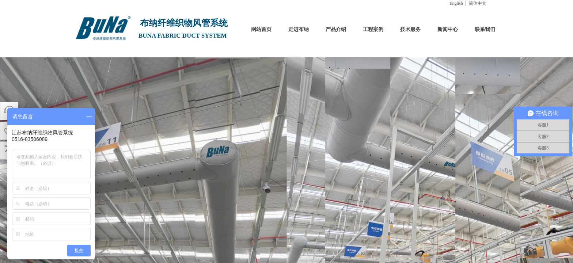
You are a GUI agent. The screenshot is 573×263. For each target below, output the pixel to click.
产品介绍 (336, 29)
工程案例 (373, 29)
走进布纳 (298, 29)
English (456, 3)
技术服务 (410, 29)
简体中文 (477, 3)
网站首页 (261, 29)
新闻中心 (447, 29)
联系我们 (485, 29)
